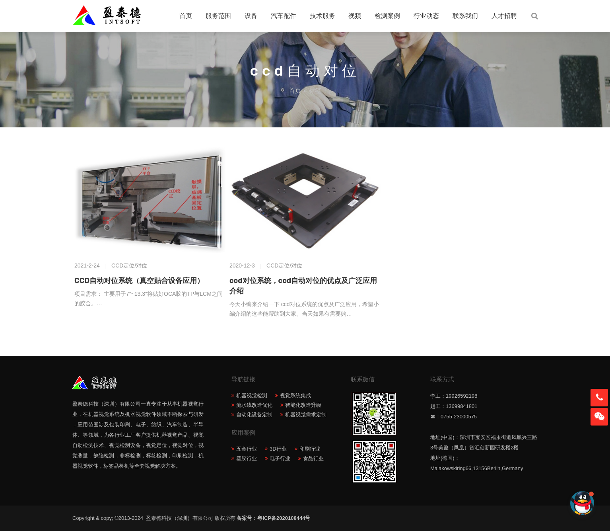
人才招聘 (504, 15)
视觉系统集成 (295, 395)
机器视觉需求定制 (305, 415)
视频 (354, 15)
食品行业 (313, 458)
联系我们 (465, 15)
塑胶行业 (246, 458)
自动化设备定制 (254, 415)
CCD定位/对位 (129, 265)
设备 (251, 15)
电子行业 (280, 458)
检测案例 (387, 15)
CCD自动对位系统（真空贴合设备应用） (139, 280)
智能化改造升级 (303, 405)
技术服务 (322, 15)
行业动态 (426, 15)
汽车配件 (283, 15)
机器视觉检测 (251, 395)
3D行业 (278, 449)
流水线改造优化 (254, 405)
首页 (185, 15)
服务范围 (218, 15)
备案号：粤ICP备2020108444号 (273, 518)
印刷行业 (309, 449)
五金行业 (246, 449)
